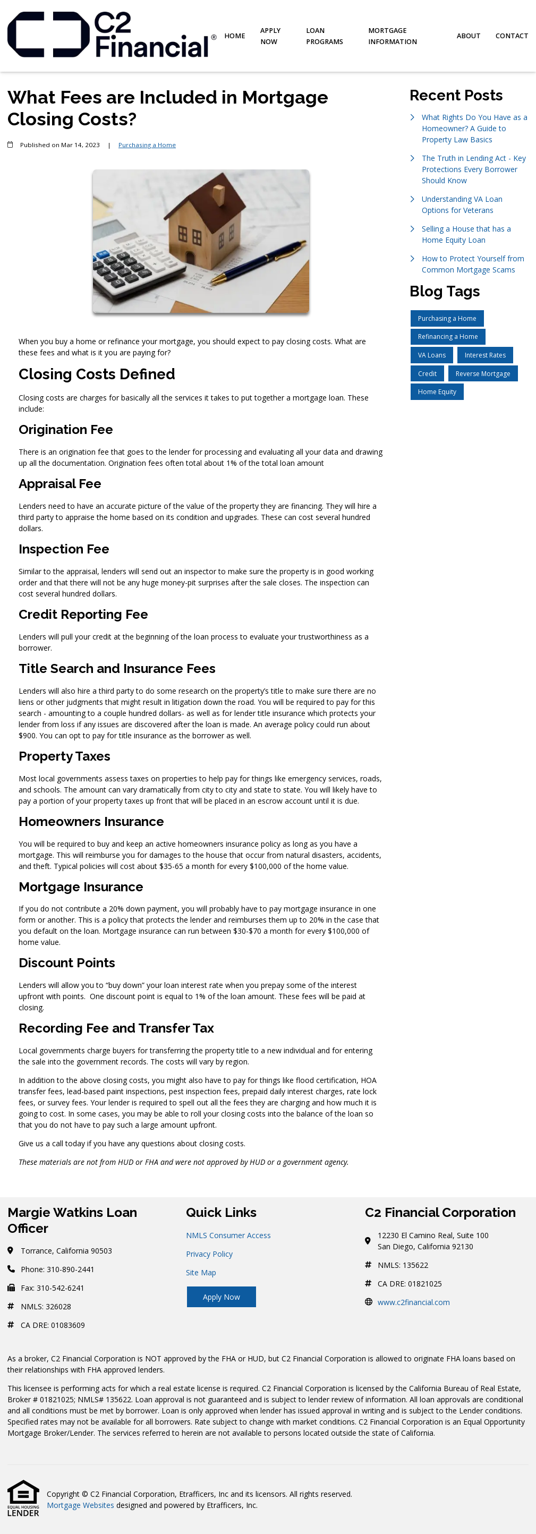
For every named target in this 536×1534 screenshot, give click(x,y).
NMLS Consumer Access (228, 1235)
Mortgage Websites (80, 1505)
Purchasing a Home (147, 145)
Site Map (201, 1272)
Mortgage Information (392, 36)
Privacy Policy (209, 1254)
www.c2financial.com (414, 1302)
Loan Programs (324, 36)
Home (234, 35)
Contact (512, 35)
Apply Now (270, 36)
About (469, 35)
